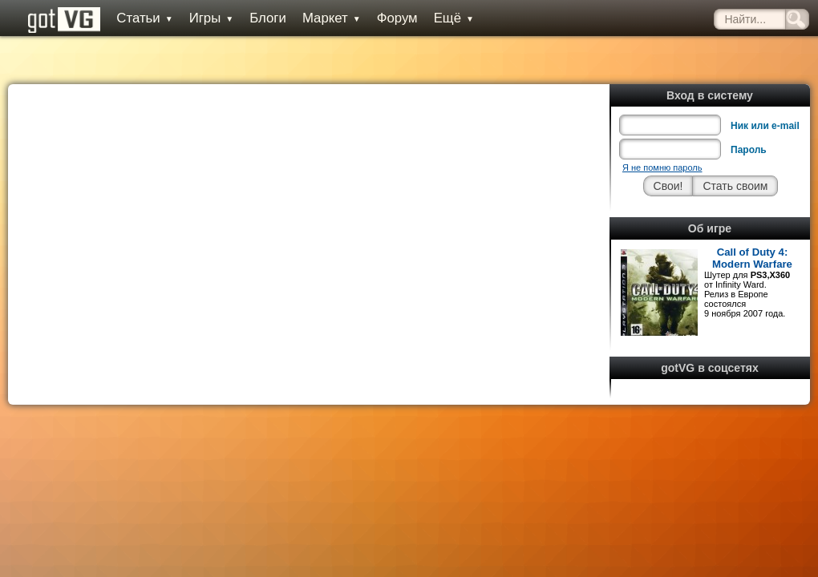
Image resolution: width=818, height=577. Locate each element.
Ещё (454, 18)
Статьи (144, 18)
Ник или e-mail (765, 125)
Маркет (331, 18)
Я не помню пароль (662, 167)
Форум (397, 18)
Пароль (749, 149)
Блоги (267, 18)
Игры (211, 18)
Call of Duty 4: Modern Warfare (752, 258)
